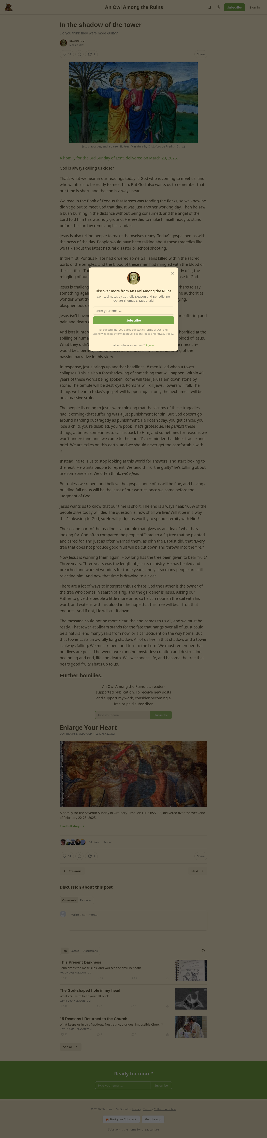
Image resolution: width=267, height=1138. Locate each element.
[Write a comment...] (138, 920)
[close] (172, 273)
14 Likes (94, 842)
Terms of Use (153, 329)
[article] (133, 970)
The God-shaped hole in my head (90, 990)
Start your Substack (120, 1119)
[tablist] (77, 900)
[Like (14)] (67, 54)
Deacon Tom (77, 40)
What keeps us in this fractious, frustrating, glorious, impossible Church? (111, 1024)
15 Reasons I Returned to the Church (94, 1019)
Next (197, 871)
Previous (72, 871)
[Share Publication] (218, 7)
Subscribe (234, 7)
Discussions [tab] (90, 951)
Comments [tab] (69, 900)
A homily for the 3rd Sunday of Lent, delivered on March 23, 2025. (119, 158)
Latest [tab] (75, 951)
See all (70, 1047)
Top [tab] (64, 951)
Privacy (136, 1109)
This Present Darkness (80, 962)
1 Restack (107, 842)
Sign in (255, 7)
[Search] (209, 7)
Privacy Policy (165, 334)
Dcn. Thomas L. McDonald (76, 733)
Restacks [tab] (85, 900)
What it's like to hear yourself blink (84, 996)
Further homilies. (81, 675)
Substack (114, 1129)
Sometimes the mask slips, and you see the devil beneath (100, 968)
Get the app (153, 1119)
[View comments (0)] (79, 54)
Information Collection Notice (132, 334)
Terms (147, 1109)
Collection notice (165, 1109)
